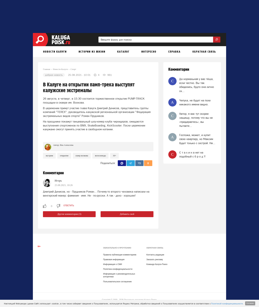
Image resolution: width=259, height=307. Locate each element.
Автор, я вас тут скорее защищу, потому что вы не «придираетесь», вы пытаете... (196, 119)
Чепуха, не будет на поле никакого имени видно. (195, 102)
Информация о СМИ (112, 264)
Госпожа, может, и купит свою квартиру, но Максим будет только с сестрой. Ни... (197, 139)
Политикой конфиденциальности (227, 303)
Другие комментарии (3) (69, 214)
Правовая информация (113, 259)
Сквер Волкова (81, 155)
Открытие (64, 155)
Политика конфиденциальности (117, 269)
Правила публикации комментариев (119, 255)
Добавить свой (127, 214)
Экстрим (49, 155)
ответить (68, 205)
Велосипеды (100, 155)
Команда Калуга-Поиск (156, 264)
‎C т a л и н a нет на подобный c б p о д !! (192, 154)
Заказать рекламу (154, 259)
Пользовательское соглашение (117, 281)
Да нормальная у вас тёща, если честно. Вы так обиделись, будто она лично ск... (196, 85)
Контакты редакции (155, 255)
